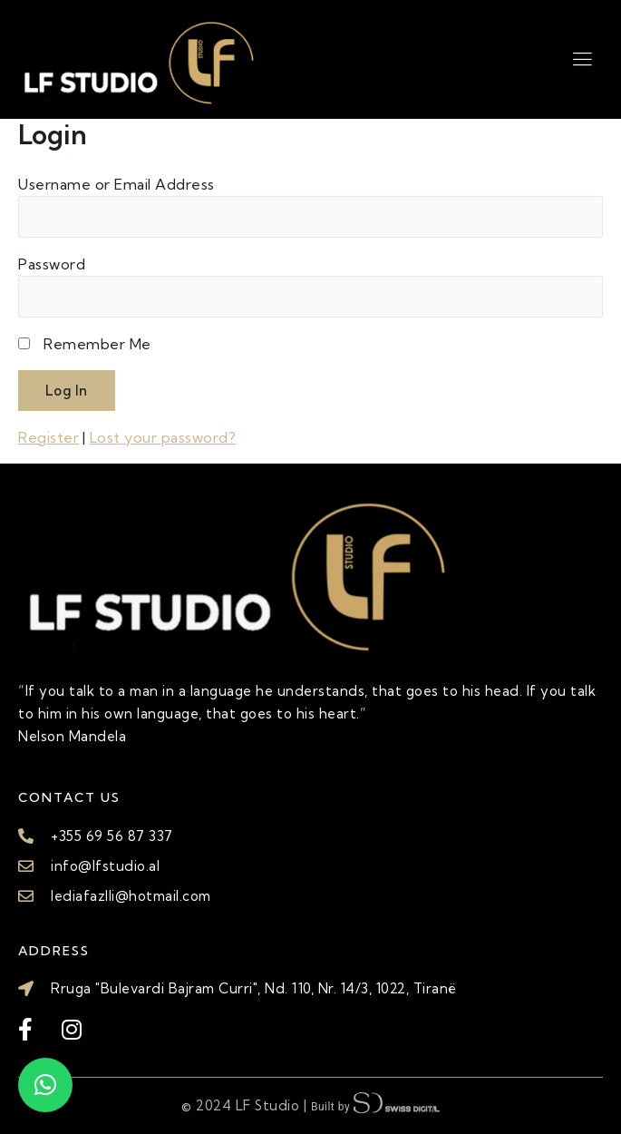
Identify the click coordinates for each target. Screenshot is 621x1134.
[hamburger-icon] (582, 59)
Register (48, 437)
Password (51, 264)
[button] (45, 1085)
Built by (375, 1104)
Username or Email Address (116, 184)
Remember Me (97, 344)
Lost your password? (163, 437)
